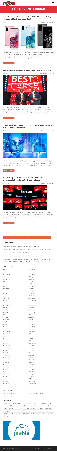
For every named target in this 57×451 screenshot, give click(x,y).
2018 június (31, 336)
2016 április (31, 364)
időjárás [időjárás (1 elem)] (12, 406)
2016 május (5, 364)
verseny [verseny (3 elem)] (19, 413)
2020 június (31, 308)
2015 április (31, 379)
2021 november (6, 289)
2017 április (5, 353)
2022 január (6, 286)
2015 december (32, 369)
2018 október (31, 331)
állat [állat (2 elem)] (46, 413)
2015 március (6, 381)
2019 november (6, 317)
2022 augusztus (32, 277)
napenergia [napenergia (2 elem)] (6, 411)
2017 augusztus (32, 348)
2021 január (6, 300)
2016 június (31, 362)
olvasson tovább (8, 63)
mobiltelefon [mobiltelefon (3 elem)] (40, 408)
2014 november (6, 386)
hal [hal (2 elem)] (7, 406)
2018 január (6, 343)
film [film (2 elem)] (39, 403)
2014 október (31, 386)
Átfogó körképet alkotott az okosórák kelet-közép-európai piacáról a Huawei (21, 256)
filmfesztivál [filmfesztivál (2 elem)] (45, 403)
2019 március (6, 326)
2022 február (31, 284)
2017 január (31, 355)
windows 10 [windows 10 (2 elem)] (41, 413)
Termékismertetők (7, 396)
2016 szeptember (32, 360)
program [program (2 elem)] (19, 411)
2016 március (6, 367)
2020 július (5, 308)
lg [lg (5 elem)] (21, 408)
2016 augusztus (6, 362)
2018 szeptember (7, 334)
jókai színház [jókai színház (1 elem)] (42, 406)
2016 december (6, 357)
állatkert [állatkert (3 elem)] (51, 413)
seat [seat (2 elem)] (36, 411)
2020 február (31, 312)
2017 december (32, 343)
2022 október (31, 274)
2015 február (31, 381)
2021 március (6, 298)
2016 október (6, 360)
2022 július (5, 279)
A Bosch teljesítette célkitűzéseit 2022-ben (13, 253)
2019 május (5, 324)
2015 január (6, 383)
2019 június (31, 322)
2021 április (31, 296)
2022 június (31, 279)
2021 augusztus (32, 291)
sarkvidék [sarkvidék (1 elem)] (31, 411)
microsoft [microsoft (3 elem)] (33, 408)
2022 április (31, 281)
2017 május (31, 350)
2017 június (5, 350)
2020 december (32, 300)
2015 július (5, 376)
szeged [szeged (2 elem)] (40, 411)
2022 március (6, 284)
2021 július (5, 293)
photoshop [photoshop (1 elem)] (13, 411)
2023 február (31, 270)
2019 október (31, 317)
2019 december (32, 315)
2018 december (32, 329)
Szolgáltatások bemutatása (34, 393)
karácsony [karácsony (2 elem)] (49, 406)
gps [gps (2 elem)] (4, 406)
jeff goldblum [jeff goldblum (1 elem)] (26, 406)
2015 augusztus (32, 374)
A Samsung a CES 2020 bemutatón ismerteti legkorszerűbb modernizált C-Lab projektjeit (22, 179)
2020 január (6, 315)
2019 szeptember (7, 319)
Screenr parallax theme (40, 448)
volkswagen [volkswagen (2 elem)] (33, 413)
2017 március (31, 353)
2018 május (5, 338)
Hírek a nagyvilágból (49, 22)
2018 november (6, 331)
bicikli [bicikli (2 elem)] (14, 403)
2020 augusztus (32, 305)
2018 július (5, 336)
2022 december (32, 272)
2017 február (6, 355)
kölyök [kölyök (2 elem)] (17, 408)
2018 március (6, 341)
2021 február (31, 298)
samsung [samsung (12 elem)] (25, 411)
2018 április (31, 338)
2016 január (6, 369)
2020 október (31, 303)
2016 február (31, 367)
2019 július (5, 322)
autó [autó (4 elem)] (10, 403)
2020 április (31, 310)
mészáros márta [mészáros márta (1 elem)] (48, 408)
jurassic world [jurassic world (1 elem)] (34, 406)
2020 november (6, 303)
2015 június (31, 376)
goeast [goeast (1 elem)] (51, 403)
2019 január (6, 329)
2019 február (31, 326)
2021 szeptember (7, 291)
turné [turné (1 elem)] (11, 413)
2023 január (6, 272)
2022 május (5, 281)
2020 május (5, 310)
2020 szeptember (7, 305)
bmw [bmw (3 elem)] (18, 403)
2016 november (32, 357)
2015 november (6, 372)
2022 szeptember (7, 277)
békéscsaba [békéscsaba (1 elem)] (24, 403)
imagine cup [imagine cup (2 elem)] (18, 406)
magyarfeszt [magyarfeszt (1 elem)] (26, 408)
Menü (53, 3)
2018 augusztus (32, 334)
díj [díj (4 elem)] (29, 403)
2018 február (31, 341)
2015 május (5, 379)
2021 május (5, 296)
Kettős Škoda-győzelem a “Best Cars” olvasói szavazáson (28, 71)
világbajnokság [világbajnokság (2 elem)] (26, 413)
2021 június (31, 293)
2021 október (31, 289)
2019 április (31, 324)
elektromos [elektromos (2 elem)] (34, 403)
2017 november (6, 345)
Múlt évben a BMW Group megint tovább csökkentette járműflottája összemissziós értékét (24, 249)
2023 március (6, 270)
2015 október (31, 372)
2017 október (31, 345)
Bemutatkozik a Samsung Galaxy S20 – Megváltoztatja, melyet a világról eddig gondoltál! (27, 18)
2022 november (6, 274)
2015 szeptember (7, 374)
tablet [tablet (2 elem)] (51, 411)
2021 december (32, 286)
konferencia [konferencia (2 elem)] (11, 408)
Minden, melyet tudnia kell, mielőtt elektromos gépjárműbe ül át (18, 246)
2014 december (32, 383)
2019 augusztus (32, 319)
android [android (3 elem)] (5, 403)
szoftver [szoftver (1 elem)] (46, 411)
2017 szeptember (7, 348)
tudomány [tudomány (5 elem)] (6, 413)
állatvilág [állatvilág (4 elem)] (6, 416)
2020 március (6, 312)
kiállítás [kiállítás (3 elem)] (5, 408)
